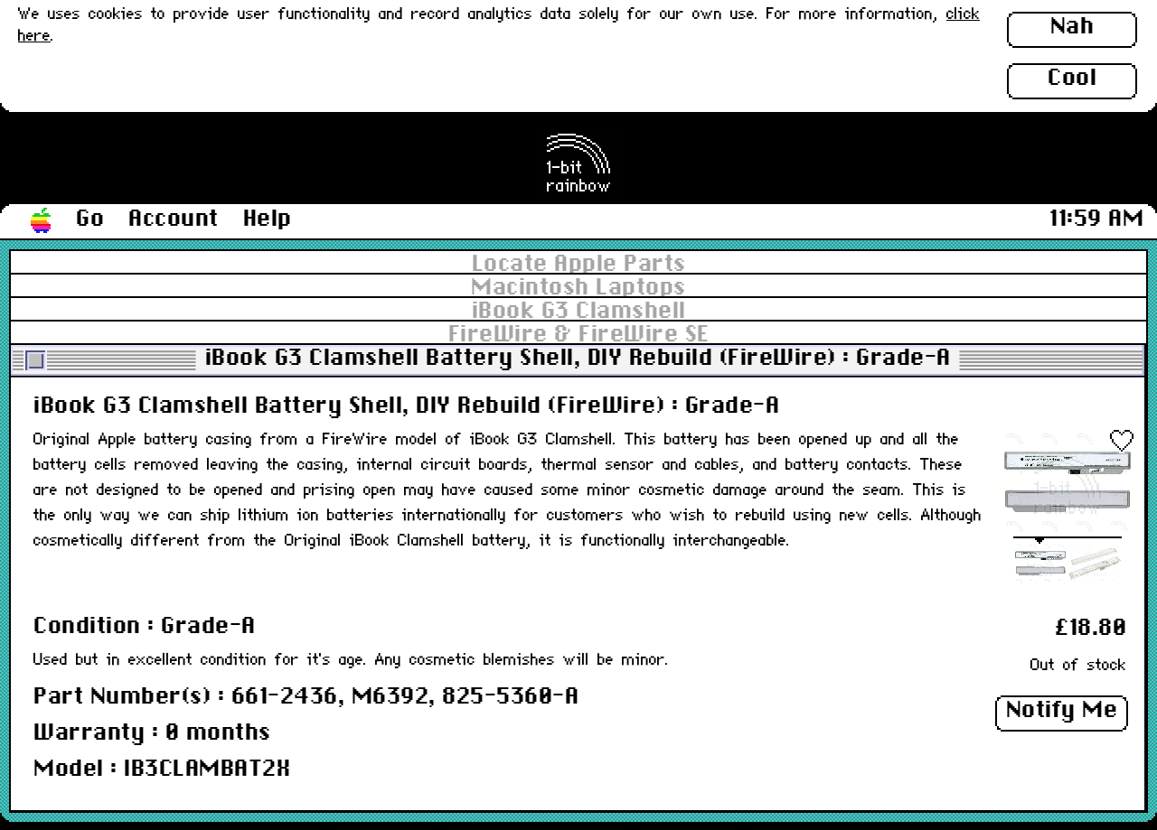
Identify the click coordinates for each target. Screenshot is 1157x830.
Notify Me (1062, 711)
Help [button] (267, 219)
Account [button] (173, 219)
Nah (1072, 27)
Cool (1072, 78)
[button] (41, 221)
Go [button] (90, 219)
